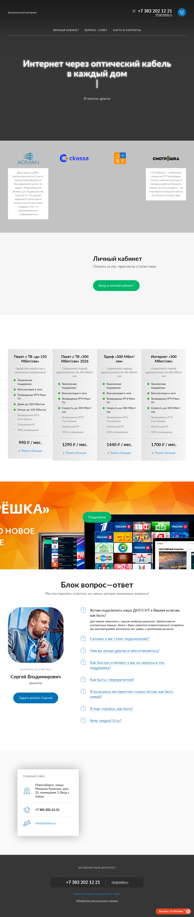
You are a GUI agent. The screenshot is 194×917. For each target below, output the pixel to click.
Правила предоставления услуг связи (97, 894)
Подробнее (97, 517)
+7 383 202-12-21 (47, 809)
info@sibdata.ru (163, 15)
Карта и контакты (127, 30)
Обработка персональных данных (97, 901)
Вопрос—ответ (96, 30)
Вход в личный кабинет (116, 285)
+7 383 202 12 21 (155, 11)
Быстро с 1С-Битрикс (171, 911)
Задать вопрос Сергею (35, 698)
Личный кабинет (66, 30)
